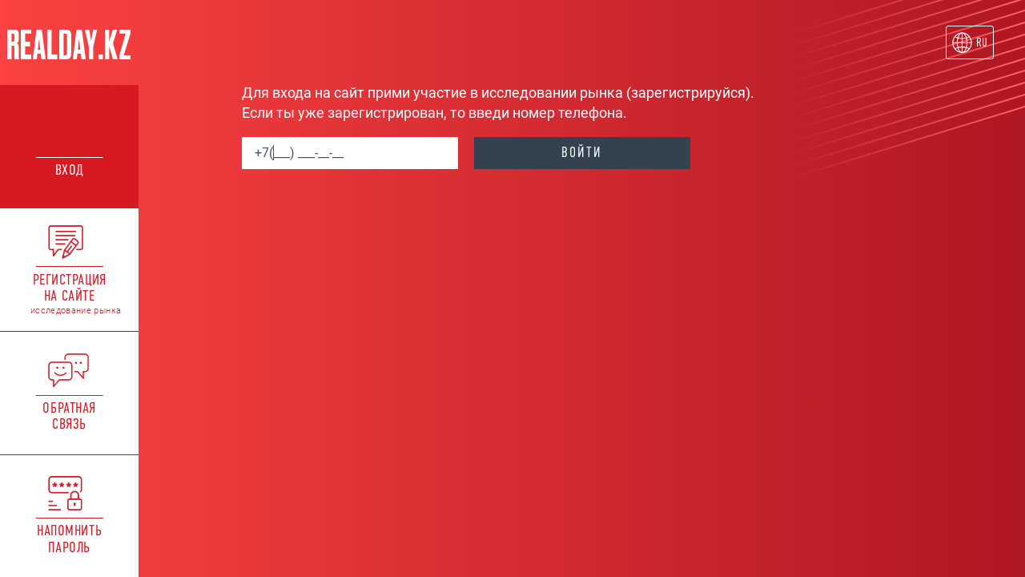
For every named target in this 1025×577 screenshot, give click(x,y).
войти (581, 152)
